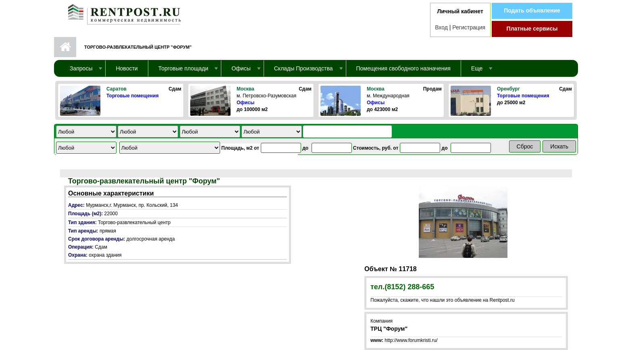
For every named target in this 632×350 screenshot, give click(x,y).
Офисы (245, 102)
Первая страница (65, 47)
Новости (126, 68)
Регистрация (468, 27)
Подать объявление (532, 10)
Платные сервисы (532, 28)
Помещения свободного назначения (403, 68)
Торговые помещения (132, 96)
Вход (441, 27)
